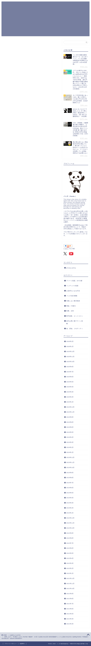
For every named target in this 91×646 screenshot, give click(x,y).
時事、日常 (70, 311)
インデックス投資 (72, 285)
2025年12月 (70, 351)
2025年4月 (70, 387)
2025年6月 (70, 376)
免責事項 (22, 643)
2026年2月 (70, 341)
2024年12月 (70, 407)
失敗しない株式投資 (73, 301)
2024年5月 (70, 432)
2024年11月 (70, 412)
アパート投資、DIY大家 (74, 280)
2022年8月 (70, 538)
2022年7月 (70, 543)
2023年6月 (70, 487)
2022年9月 (70, 533)
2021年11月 (70, 583)
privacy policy (71, 268)
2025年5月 (70, 382)
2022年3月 (70, 563)
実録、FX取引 (71, 306)
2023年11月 (70, 462)
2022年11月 (70, 523)
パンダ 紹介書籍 (71, 296)
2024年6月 (70, 427)
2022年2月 (70, 568)
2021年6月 (70, 609)
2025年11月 (70, 356)
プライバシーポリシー (11, 643)
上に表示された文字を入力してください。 (16, 347)
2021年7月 (70, 603)
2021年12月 (70, 578)
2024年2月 (70, 447)
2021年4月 (70, 619)
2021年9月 (70, 593)
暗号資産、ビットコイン (74, 316)
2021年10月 (70, 588)
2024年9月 (70, 417)
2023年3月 (70, 503)
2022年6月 (70, 548)
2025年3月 (70, 392)
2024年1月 (70, 452)
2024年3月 (70, 442)
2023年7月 (70, 482)
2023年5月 (70, 492)
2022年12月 (70, 518)
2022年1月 (70, 573)
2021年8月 (70, 598)
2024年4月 (70, 437)
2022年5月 (70, 553)
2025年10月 (70, 361)
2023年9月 (70, 472)
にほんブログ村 (69, 248)
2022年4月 (70, 558)
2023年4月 (70, 497)
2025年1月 (70, 402)
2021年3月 (70, 624)
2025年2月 (70, 397)
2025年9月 (70, 366)
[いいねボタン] (5, 305)
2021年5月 (70, 614)
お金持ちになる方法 (9, 42)
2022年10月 (70, 528)
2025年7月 (70, 371)
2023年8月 (70, 477)
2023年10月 (70, 467)
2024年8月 (70, 422)
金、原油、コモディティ (74, 328)
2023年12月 (70, 457)
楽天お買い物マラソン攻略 (74, 322)
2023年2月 (70, 508)
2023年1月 (70, 513)
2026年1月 (70, 346)
